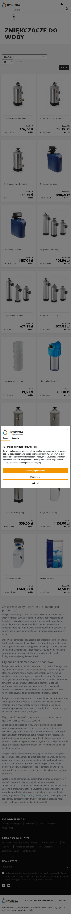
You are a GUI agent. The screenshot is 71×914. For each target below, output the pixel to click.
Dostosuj (35, 477)
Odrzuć (35, 483)
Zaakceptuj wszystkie (35, 470)
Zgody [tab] (5, 438)
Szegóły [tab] (15, 438)
